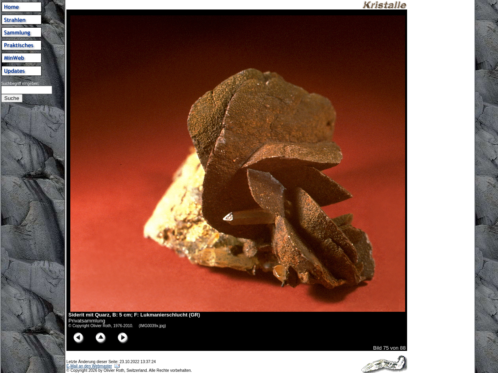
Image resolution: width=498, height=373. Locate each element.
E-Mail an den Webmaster (89, 366)
